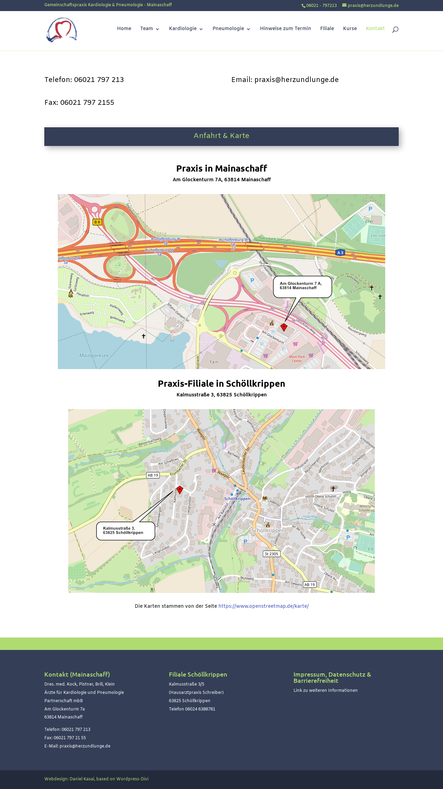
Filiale (327, 29)
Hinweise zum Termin (285, 29)
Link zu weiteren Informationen (325, 691)
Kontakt (375, 29)
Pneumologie (228, 29)
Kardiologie (183, 29)
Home (124, 29)
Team (146, 29)
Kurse (350, 29)
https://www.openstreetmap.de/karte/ (263, 606)
